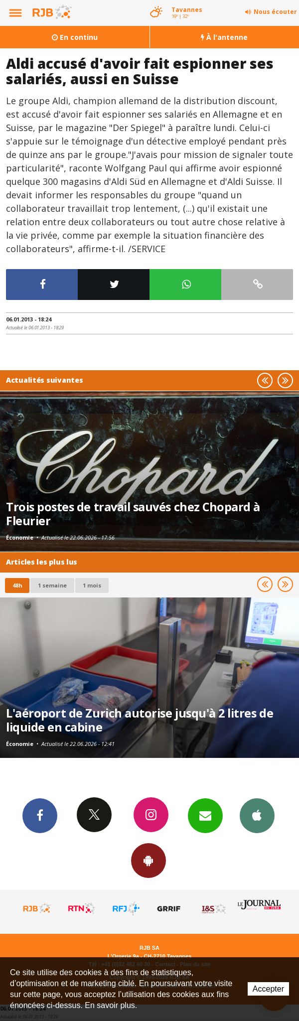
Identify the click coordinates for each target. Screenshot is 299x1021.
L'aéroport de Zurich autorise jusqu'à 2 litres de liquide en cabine (139, 720)
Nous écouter (275, 11)
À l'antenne (224, 37)
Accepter (268, 989)
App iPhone (257, 815)
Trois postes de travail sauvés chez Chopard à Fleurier (133, 514)
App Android (148, 860)
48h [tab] (17, 585)
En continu (75, 37)
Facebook (39, 815)
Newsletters (205, 815)
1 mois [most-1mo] (92, 585)
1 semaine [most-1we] (52, 585)
